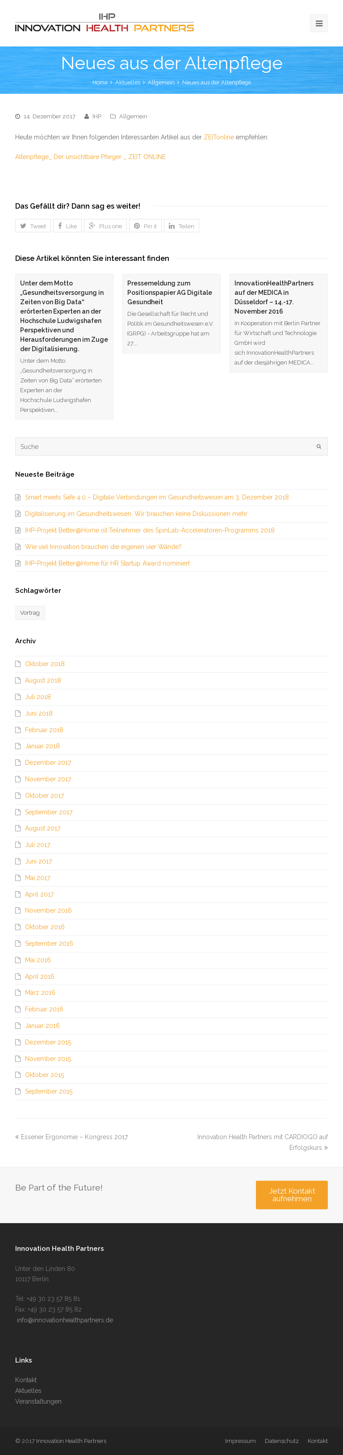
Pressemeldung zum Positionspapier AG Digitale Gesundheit (169, 293)
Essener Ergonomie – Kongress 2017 (71, 1137)
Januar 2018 (42, 746)
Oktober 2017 (44, 795)
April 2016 (39, 976)
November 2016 (48, 910)
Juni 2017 (38, 861)
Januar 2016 (42, 1025)
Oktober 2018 (45, 663)
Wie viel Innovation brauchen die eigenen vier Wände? (103, 546)
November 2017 (48, 779)
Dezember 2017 (48, 762)
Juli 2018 (38, 696)
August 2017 (42, 828)
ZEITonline (219, 137)
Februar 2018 (44, 730)
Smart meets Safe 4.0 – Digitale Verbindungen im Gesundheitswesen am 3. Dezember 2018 (157, 497)
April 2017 (39, 894)
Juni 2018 (39, 713)
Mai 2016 (38, 960)
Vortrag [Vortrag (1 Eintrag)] (30, 612)
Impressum (240, 1441)
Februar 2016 (44, 1009)
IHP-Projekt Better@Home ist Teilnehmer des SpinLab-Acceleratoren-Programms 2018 (150, 530)
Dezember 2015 (48, 1042)
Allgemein (161, 82)
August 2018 (43, 680)
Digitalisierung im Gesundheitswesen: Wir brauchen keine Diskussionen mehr (136, 513)
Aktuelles (28, 1390)
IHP (96, 116)
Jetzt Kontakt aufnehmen (292, 1195)
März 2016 (40, 992)
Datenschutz (282, 1441)
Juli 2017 (37, 844)
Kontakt (26, 1380)
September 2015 (48, 1091)
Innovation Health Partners (71, 1441)
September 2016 (49, 943)
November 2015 (48, 1058)
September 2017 (48, 812)
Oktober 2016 (45, 927)
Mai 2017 (37, 877)
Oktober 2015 (44, 1074)
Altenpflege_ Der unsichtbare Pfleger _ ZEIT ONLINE (90, 156)
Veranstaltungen (38, 1401)
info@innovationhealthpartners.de (64, 1320)
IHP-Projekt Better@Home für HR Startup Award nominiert (107, 563)
